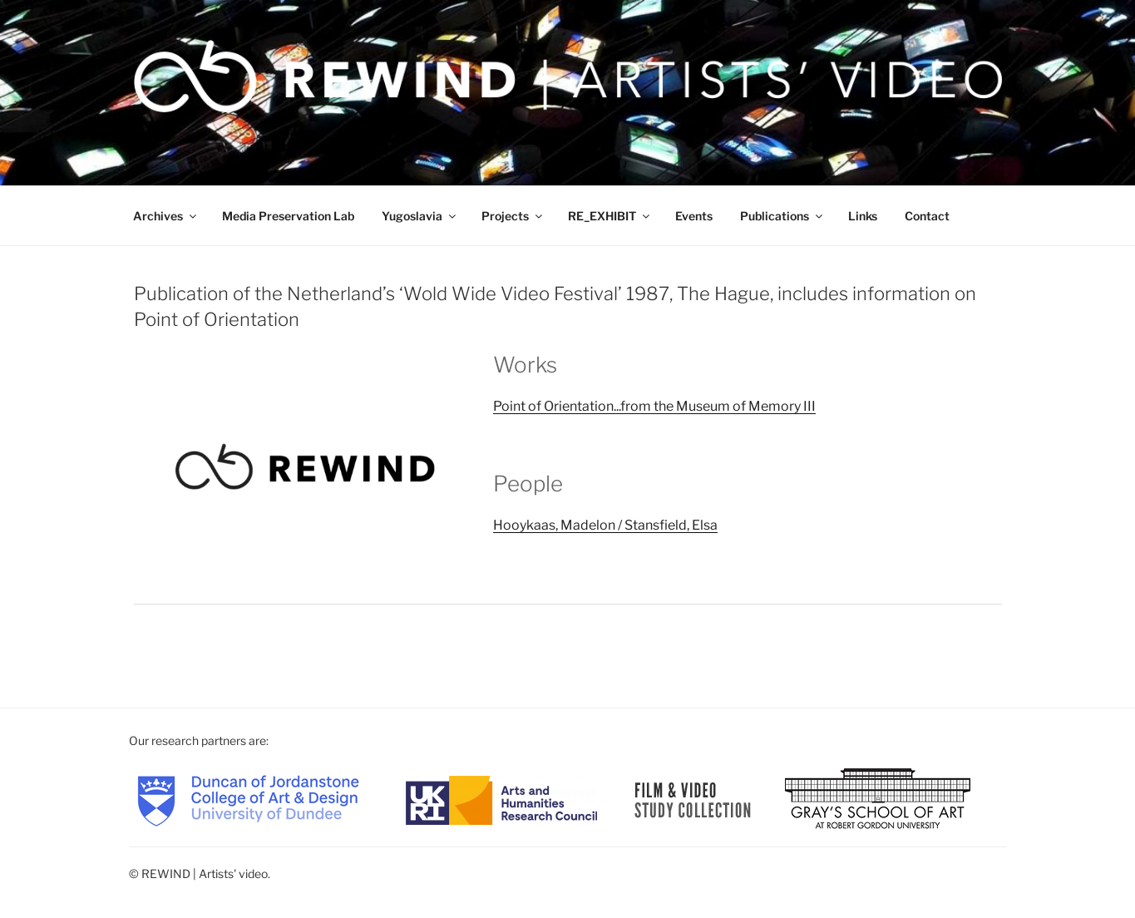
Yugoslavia (420, 216)
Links (862, 216)
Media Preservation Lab (288, 216)
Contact (927, 216)
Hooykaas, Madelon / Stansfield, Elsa (605, 525)
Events (694, 216)
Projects (513, 216)
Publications (782, 216)
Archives (166, 216)
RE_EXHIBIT (610, 216)
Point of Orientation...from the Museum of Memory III (654, 406)
